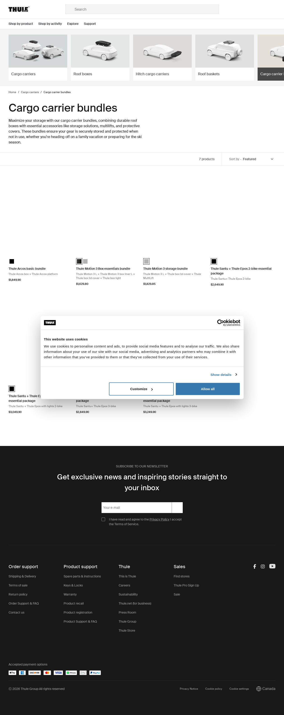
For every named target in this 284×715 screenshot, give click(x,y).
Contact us (16, 612)
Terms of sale (18, 585)
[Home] (37, 9)
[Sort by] (258, 159)
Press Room (127, 612)
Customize (141, 389)
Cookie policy (213, 689)
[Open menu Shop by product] (23, 24)
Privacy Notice (189, 689)
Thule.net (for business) (135, 603)
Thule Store (127, 630)
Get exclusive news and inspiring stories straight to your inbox (142, 482)
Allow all (208, 389)
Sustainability (128, 594)
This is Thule (127, 576)
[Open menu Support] (92, 24)
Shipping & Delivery (22, 576)
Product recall (74, 603)
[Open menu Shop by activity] (52, 24)
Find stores (181, 576)
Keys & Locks (73, 585)
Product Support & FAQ (80, 621)
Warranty (70, 594)
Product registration (78, 612)
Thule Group (127, 621)
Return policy (18, 594)
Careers (124, 585)
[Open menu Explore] (75, 24)
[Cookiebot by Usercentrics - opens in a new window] (220, 322)
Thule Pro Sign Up (186, 585)
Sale (177, 594)
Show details (220, 374)
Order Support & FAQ (24, 603)
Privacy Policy (159, 519)
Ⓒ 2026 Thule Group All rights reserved (37, 689)
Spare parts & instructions (82, 576)
